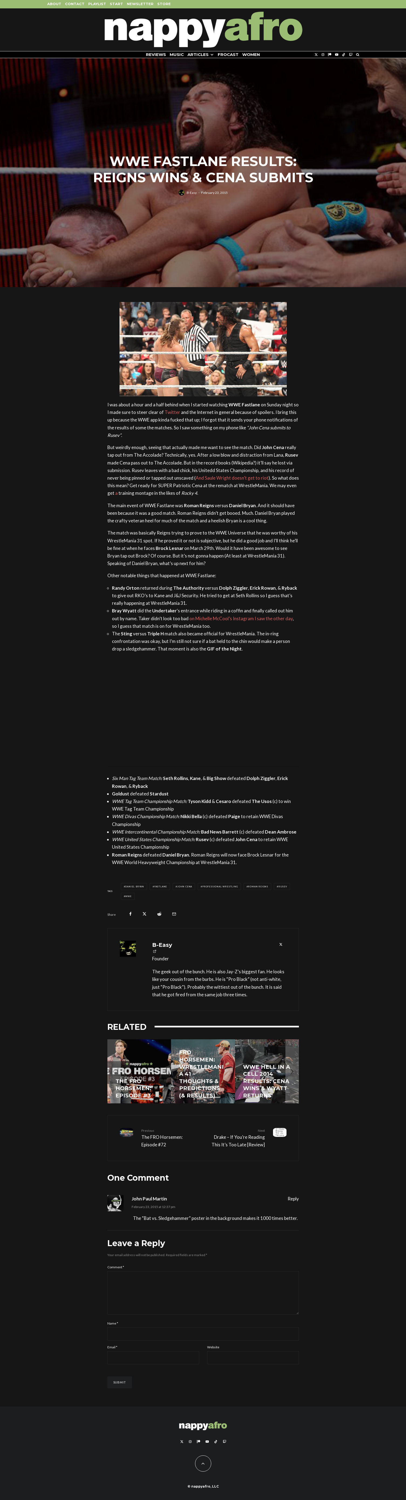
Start (116, 4)
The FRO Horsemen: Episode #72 (170, 1137)
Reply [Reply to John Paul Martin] (293, 1199)
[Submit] (159, 914)
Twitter (172, 412)
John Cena (184, 886)
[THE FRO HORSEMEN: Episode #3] (139, 1071)
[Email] (174, 914)
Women (251, 54)
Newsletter (140, 4)
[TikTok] (343, 54)
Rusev (282, 886)
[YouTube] (336, 54)
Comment (115, 1267)
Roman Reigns (258, 886)
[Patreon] (329, 54)
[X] (316, 54)
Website (213, 1354)
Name (112, 1330)
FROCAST (228, 54)
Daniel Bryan (134, 886)
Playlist (97, 4)
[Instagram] (323, 54)
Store (164, 4)
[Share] (130, 914)
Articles (198, 54)
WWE (128, 896)
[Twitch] (350, 54)
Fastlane (160, 886)
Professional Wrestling (220, 886)
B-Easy (192, 193)
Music (177, 54)
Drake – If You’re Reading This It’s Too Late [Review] (236, 1137)
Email (112, 1354)
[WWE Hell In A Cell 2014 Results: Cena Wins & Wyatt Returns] (267, 1071)
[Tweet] (144, 914)
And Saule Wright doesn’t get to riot (232, 478)
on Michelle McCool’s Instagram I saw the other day (241, 618)
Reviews (156, 54)
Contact (74, 4)
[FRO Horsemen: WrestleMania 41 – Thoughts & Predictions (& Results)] (203, 1071)
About (54, 4)
